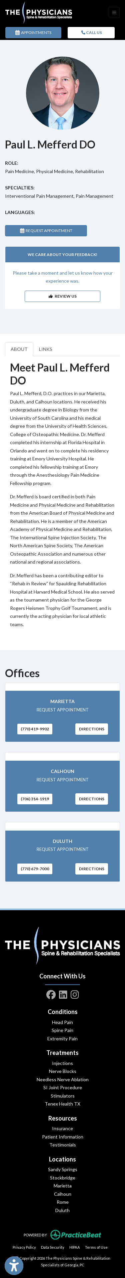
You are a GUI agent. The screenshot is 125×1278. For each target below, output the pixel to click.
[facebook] (51, 993)
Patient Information (62, 1137)
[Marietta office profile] (62, 687)
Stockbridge (62, 1177)
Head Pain (62, 1022)
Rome (63, 1202)
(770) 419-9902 (35, 728)
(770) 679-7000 (35, 868)
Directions (91, 728)
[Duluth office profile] (62, 826)
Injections (62, 1063)
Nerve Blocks (62, 1071)
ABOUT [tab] (19, 349)
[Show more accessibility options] (14, 1266)
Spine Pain (62, 1030)
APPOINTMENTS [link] (33, 32)
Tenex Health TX (62, 1104)
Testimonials (62, 1145)
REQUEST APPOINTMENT (46, 230)
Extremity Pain (62, 1038)
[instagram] (75, 993)
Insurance (62, 1128)
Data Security (52, 1246)
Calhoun (62, 771)
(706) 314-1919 (35, 798)
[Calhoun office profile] (62, 756)
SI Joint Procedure (62, 1087)
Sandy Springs (62, 1169)
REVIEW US (63, 296)
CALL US (91, 32)
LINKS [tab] (45, 349)
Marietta (62, 701)
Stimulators (63, 1096)
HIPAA (74, 1246)
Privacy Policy (24, 1246)
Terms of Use (96, 1246)
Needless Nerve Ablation (63, 1079)
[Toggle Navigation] (114, 12)
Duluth (62, 841)
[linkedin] (63, 993)
